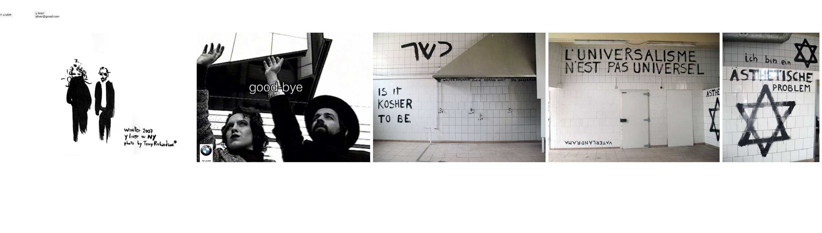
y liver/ (40, 13)
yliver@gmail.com (47, 16)
